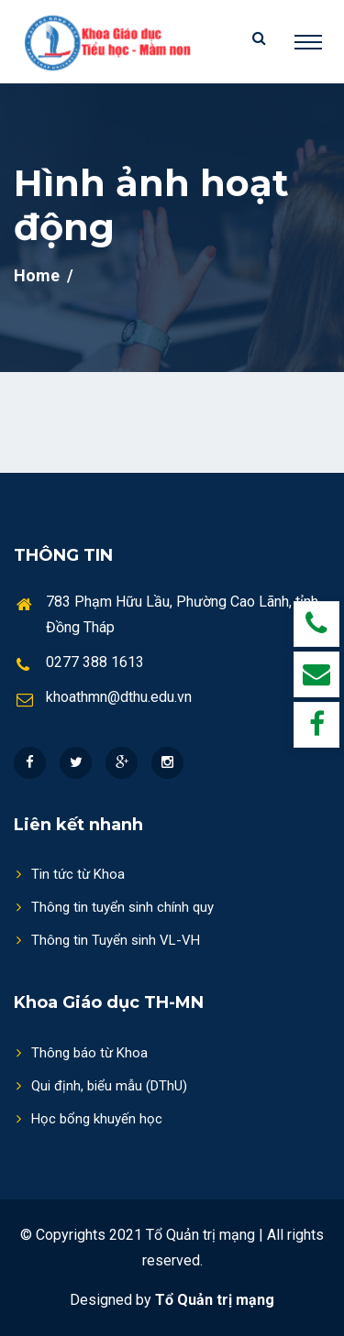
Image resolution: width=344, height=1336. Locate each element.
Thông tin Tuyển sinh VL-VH (107, 939)
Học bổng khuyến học (88, 1118)
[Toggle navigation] (308, 42)
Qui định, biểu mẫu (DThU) (100, 1085)
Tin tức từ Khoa (69, 873)
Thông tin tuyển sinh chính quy (114, 906)
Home (37, 275)
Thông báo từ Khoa (81, 1052)
